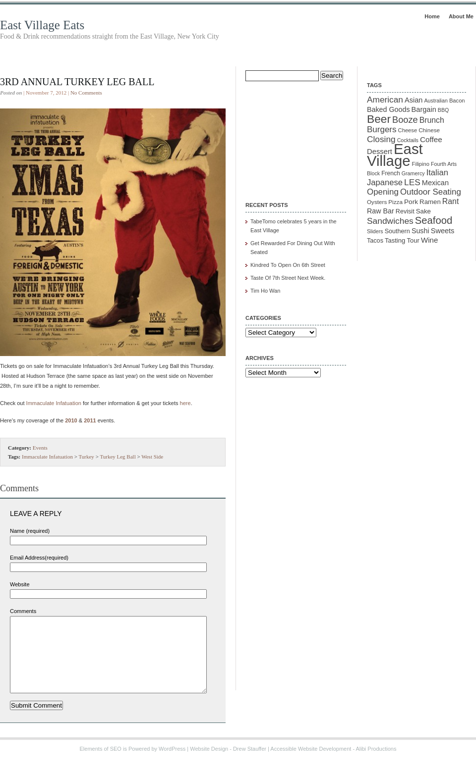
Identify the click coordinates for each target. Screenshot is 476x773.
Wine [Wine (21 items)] (429, 240)
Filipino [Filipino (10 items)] (420, 164)
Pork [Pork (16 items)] (411, 202)
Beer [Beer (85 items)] (379, 118)
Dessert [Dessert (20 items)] (379, 151)
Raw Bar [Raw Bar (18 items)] (380, 211)
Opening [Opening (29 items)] (383, 192)
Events (40, 448)
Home (432, 16)
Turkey (86, 457)
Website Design (209, 764)
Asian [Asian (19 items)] (413, 100)
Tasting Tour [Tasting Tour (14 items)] (402, 240)
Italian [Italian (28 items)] (437, 172)
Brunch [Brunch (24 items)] (431, 120)
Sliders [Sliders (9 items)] (375, 231)
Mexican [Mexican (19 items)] (435, 183)
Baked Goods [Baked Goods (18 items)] (388, 109)
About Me (461, 16)
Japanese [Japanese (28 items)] (385, 182)
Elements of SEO (100, 764)
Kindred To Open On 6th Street (287, 265)
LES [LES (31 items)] (412, 182)
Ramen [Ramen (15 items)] (430, 202)
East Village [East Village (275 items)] (395, 155)
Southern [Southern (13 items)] (397, 231)
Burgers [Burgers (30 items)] (382, 129)
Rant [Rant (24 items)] (450, 201)
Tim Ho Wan (265, 291)
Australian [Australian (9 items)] (435, 100)
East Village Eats (42, 25)
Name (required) (30, 531)
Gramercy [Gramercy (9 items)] (413, 173)
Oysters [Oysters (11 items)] (377, 202)
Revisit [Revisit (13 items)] (405, 211)
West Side (152, 457)
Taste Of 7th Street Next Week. (287, 278)
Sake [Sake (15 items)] (423, 211)
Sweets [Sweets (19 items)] (443, 231)
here (185, 403)
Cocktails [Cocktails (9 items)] (407, 140)
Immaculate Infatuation (53, 403)
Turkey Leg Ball (117, 457)
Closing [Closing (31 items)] (381, 139)
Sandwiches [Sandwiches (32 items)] (390, 221)
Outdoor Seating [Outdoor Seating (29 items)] (430, 192)
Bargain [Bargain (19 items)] (424, 109)
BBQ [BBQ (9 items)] (443, 110)
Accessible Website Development (310, 764)
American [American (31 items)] (385, 99)
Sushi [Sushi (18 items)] (420, 231)
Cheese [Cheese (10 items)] (407, 130)
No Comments (86, 93)
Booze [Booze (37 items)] (405, 120)
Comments (23, 611)
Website (20, 584)
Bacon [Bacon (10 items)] (457, 100)
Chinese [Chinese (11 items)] (429, 130)
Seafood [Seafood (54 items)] (433, 220)
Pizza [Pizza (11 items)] (395, 202)
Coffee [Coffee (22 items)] (431, 139)
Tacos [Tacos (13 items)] (375, 240)
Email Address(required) (39, 558)
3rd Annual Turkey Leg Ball (77, 81)
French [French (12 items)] (390, 173)
